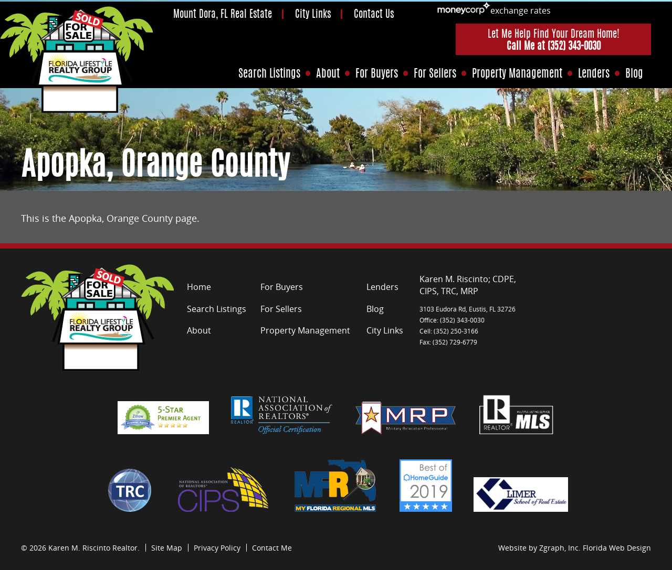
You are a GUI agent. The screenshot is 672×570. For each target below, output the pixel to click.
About (328, 74)
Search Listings (269, 74)
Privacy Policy (217, 548)
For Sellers (435, 74)
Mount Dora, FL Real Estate (222, 15)
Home (199, 287)
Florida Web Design (617, 548)
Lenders (594, 74)
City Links (313, 15)
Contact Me (272, 548)
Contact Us (374, 15)
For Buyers (376, 74)
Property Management (517, 74)
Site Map (166, 548)
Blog (634, 74)
